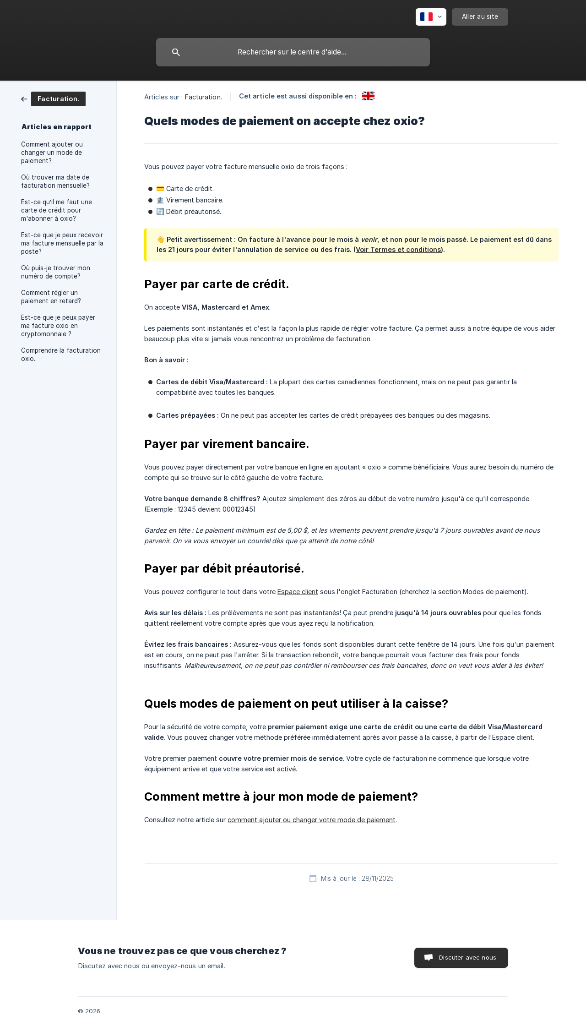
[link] (53, 98)
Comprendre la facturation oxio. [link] (61, 354)
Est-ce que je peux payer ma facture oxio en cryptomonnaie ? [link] (58, 326)
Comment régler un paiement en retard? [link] (51, 297)
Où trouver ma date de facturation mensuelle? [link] (55, 181)
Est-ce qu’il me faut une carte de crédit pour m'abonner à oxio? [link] (56, 210)
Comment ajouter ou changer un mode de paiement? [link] (52, 152)
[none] (431, 17)
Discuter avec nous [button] (467, 957)
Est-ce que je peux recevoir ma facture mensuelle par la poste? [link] (62, 243)
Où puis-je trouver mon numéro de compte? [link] (55, 272)
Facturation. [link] (203, 97)
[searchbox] (293, 52)
